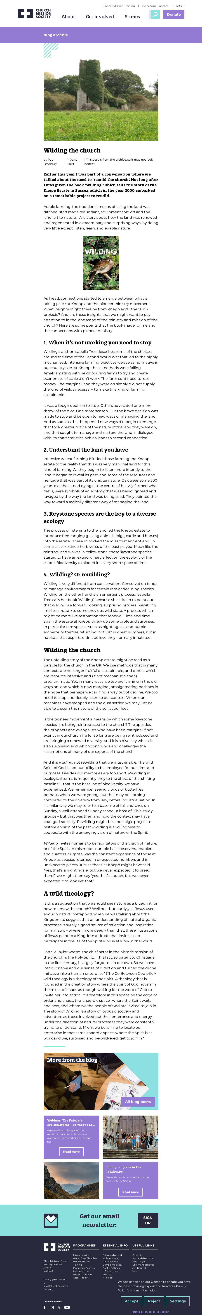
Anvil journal (139, 1268)
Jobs (134, 1271)
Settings (178, 1301)
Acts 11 (180, 6)
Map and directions (142, 1258)
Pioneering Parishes (155, 6)
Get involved (100, 16)
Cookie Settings (111, 1268)
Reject (154, 1301)
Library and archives (143, 1264)
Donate (174, 14)
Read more (71, 1151)
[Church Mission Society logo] (35, 13)
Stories (132, 16)
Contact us (138, 1255)
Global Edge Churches (85, 1258)
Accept (131, 1301)
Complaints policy (112, 1264)
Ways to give (139, 1261)
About (68, 16)
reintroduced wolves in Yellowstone (76, 552)
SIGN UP (147, 1220)
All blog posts (138, 1102)
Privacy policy (110, 1261)
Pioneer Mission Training (118, 6)
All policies (108, 1277)
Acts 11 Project (80, 1277)
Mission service (81, 1255)
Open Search (155, 14)
